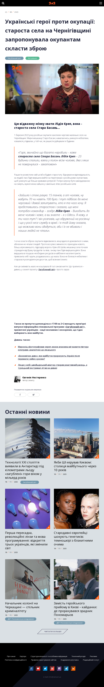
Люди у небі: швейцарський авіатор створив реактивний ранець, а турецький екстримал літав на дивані (52, 366)
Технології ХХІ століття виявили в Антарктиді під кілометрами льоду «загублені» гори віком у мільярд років (24, 470)
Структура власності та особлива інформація (49, 656)
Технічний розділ (79, 656)
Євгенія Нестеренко (34, 377)
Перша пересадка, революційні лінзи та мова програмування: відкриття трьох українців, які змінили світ (26, 540)
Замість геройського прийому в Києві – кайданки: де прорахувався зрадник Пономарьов (75, 609)
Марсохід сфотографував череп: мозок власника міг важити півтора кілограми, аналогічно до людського (53, 348)
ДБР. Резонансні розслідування (21, 619)
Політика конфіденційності (16, 660)
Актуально (32, 58)
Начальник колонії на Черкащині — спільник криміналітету (22, 607)
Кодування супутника (70, 660)
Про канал (11, 656)
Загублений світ (14, 58)
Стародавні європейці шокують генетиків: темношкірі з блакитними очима (73, 538)
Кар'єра (23, 656)
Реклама (93, 656)
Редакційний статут (91, 660)
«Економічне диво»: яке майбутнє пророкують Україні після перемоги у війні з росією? (49, 357)
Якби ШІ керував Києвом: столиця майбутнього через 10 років (75, 466)
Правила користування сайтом (43, 660)
